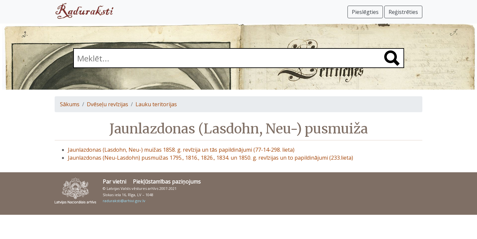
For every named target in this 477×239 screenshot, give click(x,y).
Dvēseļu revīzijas (107, 104)
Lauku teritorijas (156, 104)
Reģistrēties (403, 12)
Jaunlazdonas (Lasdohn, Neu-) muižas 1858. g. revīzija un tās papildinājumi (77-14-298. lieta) (181, 149)
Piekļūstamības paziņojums (167, 181)
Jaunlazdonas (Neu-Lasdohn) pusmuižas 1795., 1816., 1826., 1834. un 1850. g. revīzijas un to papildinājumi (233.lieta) (210, 157)
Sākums (70, 104)
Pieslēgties (365, 12)
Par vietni (114, 181)
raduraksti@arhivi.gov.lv (124, 200)
